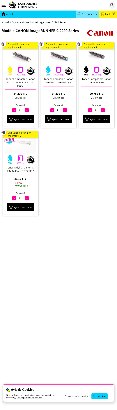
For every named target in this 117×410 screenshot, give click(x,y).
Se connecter (89, 14)
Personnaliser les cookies (76, 396)
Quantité (20, 105)
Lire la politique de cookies (29, 397)
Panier (110, 14)
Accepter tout (99, 396)
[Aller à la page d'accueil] (9, 14)
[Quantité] (20, 110)
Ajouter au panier (20, 119)
